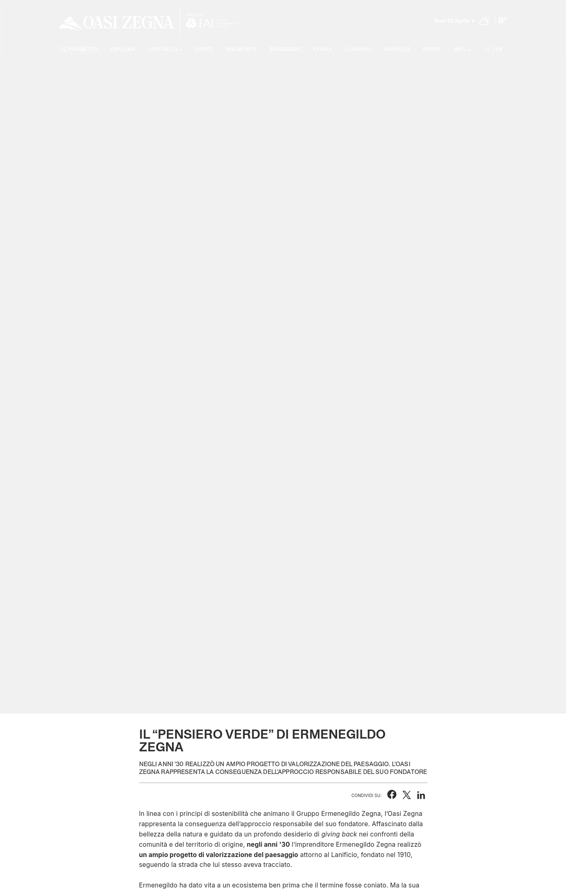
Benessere (284, 50)
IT (487, 50)
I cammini (358, 50)
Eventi (204, 50)
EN (498, 50)
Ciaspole (397, 50)
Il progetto (80, 50)
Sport (432, 50)
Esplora (122, 50)
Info (460, 50)
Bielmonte (241, 50)
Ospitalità (162, 50)
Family (322, 50)
